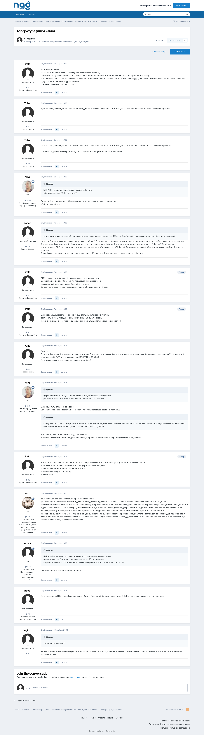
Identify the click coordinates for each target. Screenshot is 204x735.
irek (33, 39)
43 (28, 126)
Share (159, 40)
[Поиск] (156, 14)
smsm (27, 543)
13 (28, 369)
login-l (27, 630)
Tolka (27, 103)
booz (27, 590)
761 (27, 246)
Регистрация (181, 5)
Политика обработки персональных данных (169, 724)
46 (28, 87)
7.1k (27, 517)
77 (28, 614)
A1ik (27, 345)
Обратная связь (105, 718)
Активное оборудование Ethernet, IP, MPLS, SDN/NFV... (65, 42)
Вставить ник (46, 92)
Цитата (64, 92)
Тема (92, 718)
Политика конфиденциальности (175, 721)
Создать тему (158, 51)
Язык (84, 718)
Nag (27, 177)
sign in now (75, 677)
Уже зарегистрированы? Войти (155, 5)
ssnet (27, 223)
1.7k (28, 567)
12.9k (28, 200)
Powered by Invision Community (102, 731)
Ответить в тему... (39, 688)
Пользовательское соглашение (175, 728)
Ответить (180, 51)
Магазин (20, 14)
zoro (27, 493)
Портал (32, 14)
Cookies (119, 718)
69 (28, 653)
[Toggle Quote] (44, 184)
